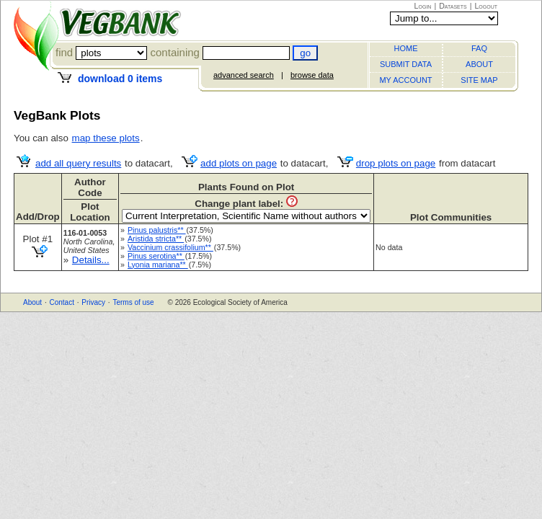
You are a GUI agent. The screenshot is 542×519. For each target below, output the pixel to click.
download (120, 78)
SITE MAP (479, 80)
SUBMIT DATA (406, 64)
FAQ (479, 48)
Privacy (93, 302)
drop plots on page (395, 163)
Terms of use (133, 302)
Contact (61, 302)
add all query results (78, 163)
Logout (485, 5)
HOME (406, 48)
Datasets (453, 5)
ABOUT (479, 64)
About (32, 302)
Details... (91, 259)
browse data (312, 75)
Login (423, 5)
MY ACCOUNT (405, 80)
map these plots (106, 138)
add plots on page (238, 163)
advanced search (243, 75)
